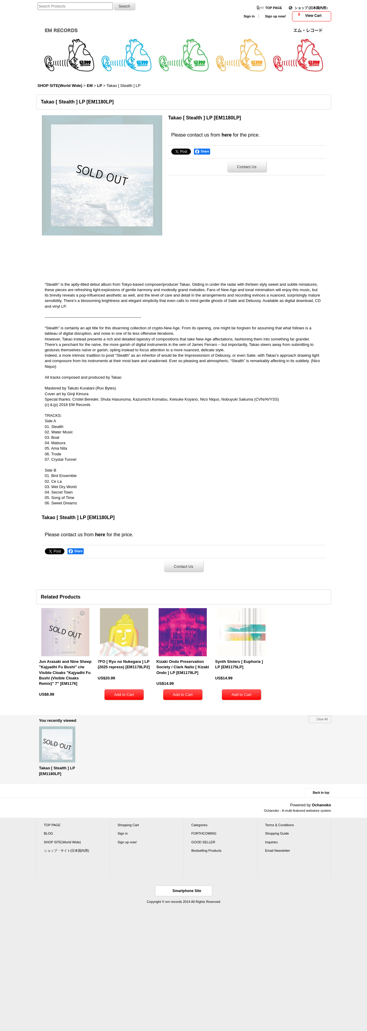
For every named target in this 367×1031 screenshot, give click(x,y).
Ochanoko (321, 805)
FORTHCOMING (203, 833)
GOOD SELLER (203, 842)
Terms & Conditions (279, 825)
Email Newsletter (277, 850)
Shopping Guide (277, 833)
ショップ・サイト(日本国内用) (66, 850)
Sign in (249, 16)
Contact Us (246, 167)
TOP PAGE (273, 8)
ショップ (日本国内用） (312, 8)
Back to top (321, 792)
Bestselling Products (206, 850)
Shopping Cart (128, 825)
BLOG (48, 833)
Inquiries (271, 842)
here (227, 134)
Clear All (322, 719)
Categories (199, 825)
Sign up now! (275, 16)
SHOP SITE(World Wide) (62, 842)
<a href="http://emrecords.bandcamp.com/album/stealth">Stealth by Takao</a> (183, 257)
